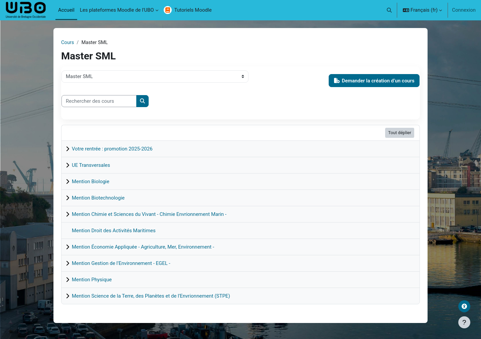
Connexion (464, 10)
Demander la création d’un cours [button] (374, 81)
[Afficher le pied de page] (464, 322)
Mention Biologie (90, 182)
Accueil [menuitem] (66, 10)
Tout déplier (399, 132)
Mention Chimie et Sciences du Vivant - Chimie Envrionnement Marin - (149, 214)
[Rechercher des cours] (99, 101)
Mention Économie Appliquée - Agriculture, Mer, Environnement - (143, 247)
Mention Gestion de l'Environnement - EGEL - (121, 263)
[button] (389, 10)
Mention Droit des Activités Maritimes (114, 231)
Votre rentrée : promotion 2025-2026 (112, 149)
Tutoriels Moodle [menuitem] (193, 10)
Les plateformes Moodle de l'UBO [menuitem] (117, 10)
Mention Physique (92, 280)
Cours (67, 42)
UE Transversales (91, 165)
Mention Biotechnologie (98, 198)
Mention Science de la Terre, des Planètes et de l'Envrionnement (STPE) (151, 296)
